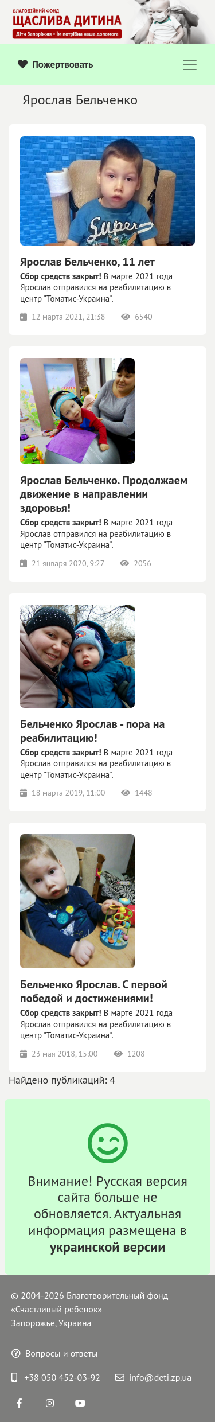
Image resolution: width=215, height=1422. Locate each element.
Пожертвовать (55, 64)
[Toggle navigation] (190, 64)
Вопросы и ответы (54, 1353)
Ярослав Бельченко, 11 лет (87, 261)
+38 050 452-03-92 (55, 1377)
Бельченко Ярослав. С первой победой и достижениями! (93, 991)
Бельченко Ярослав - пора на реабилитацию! (92, 730)
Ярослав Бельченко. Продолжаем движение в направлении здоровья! (103, 494)
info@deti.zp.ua (153, 1377)
